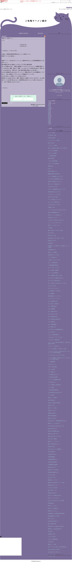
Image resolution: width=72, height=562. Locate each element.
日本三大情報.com (51, 451)
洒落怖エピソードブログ (52, 480)
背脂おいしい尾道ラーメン (7, 38)
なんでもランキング (52, 364)
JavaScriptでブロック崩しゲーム (54, 552)
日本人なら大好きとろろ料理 (53, 549)
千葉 (49, 107)
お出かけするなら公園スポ (53, 196)
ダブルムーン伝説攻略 (52, 153)
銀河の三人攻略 (51, 142)
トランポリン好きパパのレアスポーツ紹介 (56, 355)
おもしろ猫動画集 (51, 308)
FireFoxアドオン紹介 (52, 235)
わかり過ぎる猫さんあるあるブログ (55, 392)
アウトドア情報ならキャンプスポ (54, 199)
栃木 (49, 112)
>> (54, 2)
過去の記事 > (40, 33)
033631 (68, 7)
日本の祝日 (50, 531)
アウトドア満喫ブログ (52, 257)
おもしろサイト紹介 (52, 285)
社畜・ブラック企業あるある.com (54, 495)
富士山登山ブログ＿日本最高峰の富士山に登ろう (57, 420)
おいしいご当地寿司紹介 (52, 262)
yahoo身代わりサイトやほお (53, 254)
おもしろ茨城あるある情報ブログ (54, 319)
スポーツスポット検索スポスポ (54, 202)
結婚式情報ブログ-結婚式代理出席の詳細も (56, 513)
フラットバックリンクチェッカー (54, 222)
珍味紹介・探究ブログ (52, 492)
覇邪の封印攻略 (51, 158)
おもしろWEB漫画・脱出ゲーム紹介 (55, 275)
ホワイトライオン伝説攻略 (53, 163)
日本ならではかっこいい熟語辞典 (54, 449)
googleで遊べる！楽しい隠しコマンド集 (56, 238)
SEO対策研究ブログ (52, 249)
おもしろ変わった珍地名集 (53, 303)
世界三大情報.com (51, 400)
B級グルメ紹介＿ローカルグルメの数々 (55, 230)
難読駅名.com (50, 166)
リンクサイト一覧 (51, 556)
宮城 (49, 122)
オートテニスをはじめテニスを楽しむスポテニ (57, 209)
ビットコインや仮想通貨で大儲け (54, 379)
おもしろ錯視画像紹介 (52, 324)
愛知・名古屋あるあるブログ (53, 443)
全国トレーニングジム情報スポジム (55, 214)
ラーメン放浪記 (51, 387)
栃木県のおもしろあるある (53, 469)
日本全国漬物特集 (51, 456)
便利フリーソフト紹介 (52, 407)
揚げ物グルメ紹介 (51, 446)
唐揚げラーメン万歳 (52, 544)
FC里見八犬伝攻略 (51, 137)
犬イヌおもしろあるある (52, 487)
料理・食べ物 (4, 2)
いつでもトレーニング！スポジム (54, 194)
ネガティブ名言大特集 (52, 366)
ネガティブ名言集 (51, 369)
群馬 (49, 113)
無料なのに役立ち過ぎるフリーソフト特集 (56, 482)
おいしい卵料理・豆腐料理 (53, 270)
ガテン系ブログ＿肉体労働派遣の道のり (56, 329)
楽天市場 (69, 2)
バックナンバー (59, 126)
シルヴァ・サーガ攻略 (52, 145)
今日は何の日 (50, 541)
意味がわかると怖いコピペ (53, 433)
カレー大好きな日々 (52, 332)
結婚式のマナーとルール (52, 510)
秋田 (49, 118)
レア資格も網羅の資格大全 (53, 265)
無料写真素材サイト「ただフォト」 (55, 296)
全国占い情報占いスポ (52, 171)
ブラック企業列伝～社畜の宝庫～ (54, 384)
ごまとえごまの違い (52, 536)
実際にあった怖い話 (52, 418)
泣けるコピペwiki (51, 474)
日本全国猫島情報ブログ (52, 459)
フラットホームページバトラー (54, 298)
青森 (49, 104)
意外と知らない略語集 (52, 438)
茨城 (49, 114)
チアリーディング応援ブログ (53, 346)
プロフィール (9, 9)
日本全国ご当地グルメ (52, 454)
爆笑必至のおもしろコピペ (53, 485)
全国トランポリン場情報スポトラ (54, 184)
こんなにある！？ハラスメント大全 (55, 337)
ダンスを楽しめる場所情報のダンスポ (55, 178)
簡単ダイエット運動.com (53, 508)
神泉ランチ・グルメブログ (53, 498)
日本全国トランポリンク (52, 217)
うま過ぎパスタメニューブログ (54, 260)
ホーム (1, 9)
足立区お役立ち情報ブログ (53, 521)
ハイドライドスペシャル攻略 (53, 140)
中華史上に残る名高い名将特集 (54, 402)
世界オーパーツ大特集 (52, 397)
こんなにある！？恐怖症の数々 (54, 339)
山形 (49, 120)
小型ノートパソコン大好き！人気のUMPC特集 (57, 546)
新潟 (49, 109)
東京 (49, 105)
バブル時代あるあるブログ (53, 374)
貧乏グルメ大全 (51, 518)
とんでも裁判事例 (51, 361)
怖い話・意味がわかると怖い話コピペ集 (56, 425)
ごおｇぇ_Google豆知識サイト (54, 334)
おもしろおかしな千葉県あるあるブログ (56, 278)
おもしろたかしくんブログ (53, 288)
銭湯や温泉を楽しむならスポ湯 (54, 191)
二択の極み (50, 227)
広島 (6, 40)
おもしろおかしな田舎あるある (54, 280)
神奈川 (49, 116)
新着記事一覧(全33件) (23, 33)
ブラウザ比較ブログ (52, 382)
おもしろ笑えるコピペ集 (52, 314)
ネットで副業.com (51, 371)
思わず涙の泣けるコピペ (52, 428)
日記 (5, 9)
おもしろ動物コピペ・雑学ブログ (54, 290)
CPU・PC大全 (51, 233)
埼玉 (49, 117)
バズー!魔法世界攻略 (52, 155)
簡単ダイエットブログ (52, 505)
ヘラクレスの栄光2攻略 (52, 160)
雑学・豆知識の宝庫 (52, 523)
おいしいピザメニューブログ (53, 267)
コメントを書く (41, 105)
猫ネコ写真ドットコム (52, 490)
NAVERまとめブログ (52, 240)
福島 (49, 121)
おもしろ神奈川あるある (52, 311)
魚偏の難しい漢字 (51, 534)
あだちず (49, 168)
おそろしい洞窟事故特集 (52, 539)
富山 (49, 111)
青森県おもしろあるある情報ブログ (55, 528)
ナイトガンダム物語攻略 (52, 150)
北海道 (49, 108)
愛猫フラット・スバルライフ (53, 441)
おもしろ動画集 (51, 293)
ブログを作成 (64, 2)
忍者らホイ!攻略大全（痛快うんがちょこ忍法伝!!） (58, 148)
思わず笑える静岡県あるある (53, 431)
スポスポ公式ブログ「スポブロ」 (54, 204)
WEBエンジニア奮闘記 (52, 252)
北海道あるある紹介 (52, 413)
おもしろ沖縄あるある (52, 306)
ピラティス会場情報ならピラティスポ (55, 176)
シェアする (10, 102)
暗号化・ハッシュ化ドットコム (54, 225)
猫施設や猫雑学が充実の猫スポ (54, 173)
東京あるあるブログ (52, 467)
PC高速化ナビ (51, 243)
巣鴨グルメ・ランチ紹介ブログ (54, 423)
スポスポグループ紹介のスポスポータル (56, 220)
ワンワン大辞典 (51, 395)
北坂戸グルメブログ (52, 410)
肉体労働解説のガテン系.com (53, 516)
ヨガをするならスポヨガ (52, 186)
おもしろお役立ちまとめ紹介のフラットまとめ (57, 283)
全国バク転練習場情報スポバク (54, 212)
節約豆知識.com (51, 503)
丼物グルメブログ (51, 405)
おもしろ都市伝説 (51, 321)
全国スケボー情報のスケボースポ (54, 181)
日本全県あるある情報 (52, 462)
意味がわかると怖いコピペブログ (54, 436)
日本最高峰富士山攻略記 (52, 464)
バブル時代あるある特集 (52, 377)
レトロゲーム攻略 (51, 132)
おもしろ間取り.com (52, 326)
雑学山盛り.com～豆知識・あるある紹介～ (56, 526)
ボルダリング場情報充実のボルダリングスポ (56, 189)
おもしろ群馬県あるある (52, 316)
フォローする (59, 95)
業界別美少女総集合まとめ (53, 472)
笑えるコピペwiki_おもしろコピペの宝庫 (56, 500)
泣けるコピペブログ (52, 477)
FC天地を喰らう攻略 (52, 135)
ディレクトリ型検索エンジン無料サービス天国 (57, 348)
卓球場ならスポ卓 (51, 207)
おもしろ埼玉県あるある (52, 301)
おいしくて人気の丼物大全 (53, 272)
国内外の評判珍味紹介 (52, 415)
